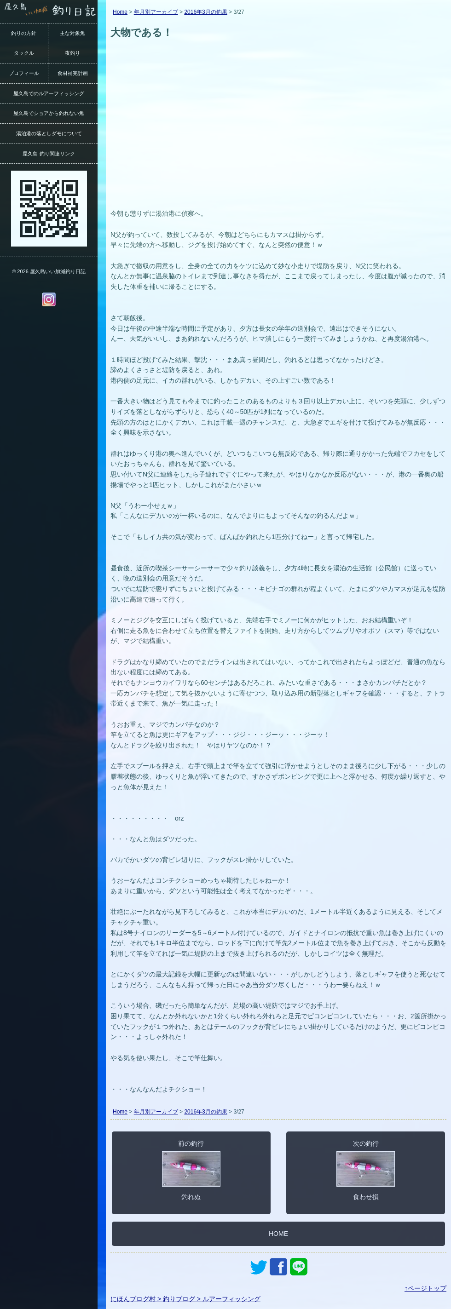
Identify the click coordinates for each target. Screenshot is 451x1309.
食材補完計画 (73, 73)
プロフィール (24, 73)
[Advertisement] (278, 137)
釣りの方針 (23, 33)
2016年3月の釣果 (205, 12)
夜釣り (72, 53)
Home (120, 12)
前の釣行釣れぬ (191, 1170)
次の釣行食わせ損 (365, 1170)
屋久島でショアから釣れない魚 (48, 113)
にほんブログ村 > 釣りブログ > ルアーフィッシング (185, 1299)
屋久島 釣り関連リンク (49, 153)
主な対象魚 (72, 33)
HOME (278, 1233)
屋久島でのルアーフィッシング (48, 93)
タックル (24, 53)
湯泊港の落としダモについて (49, 133)
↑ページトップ (425, 1288)
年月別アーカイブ (156, 12)
